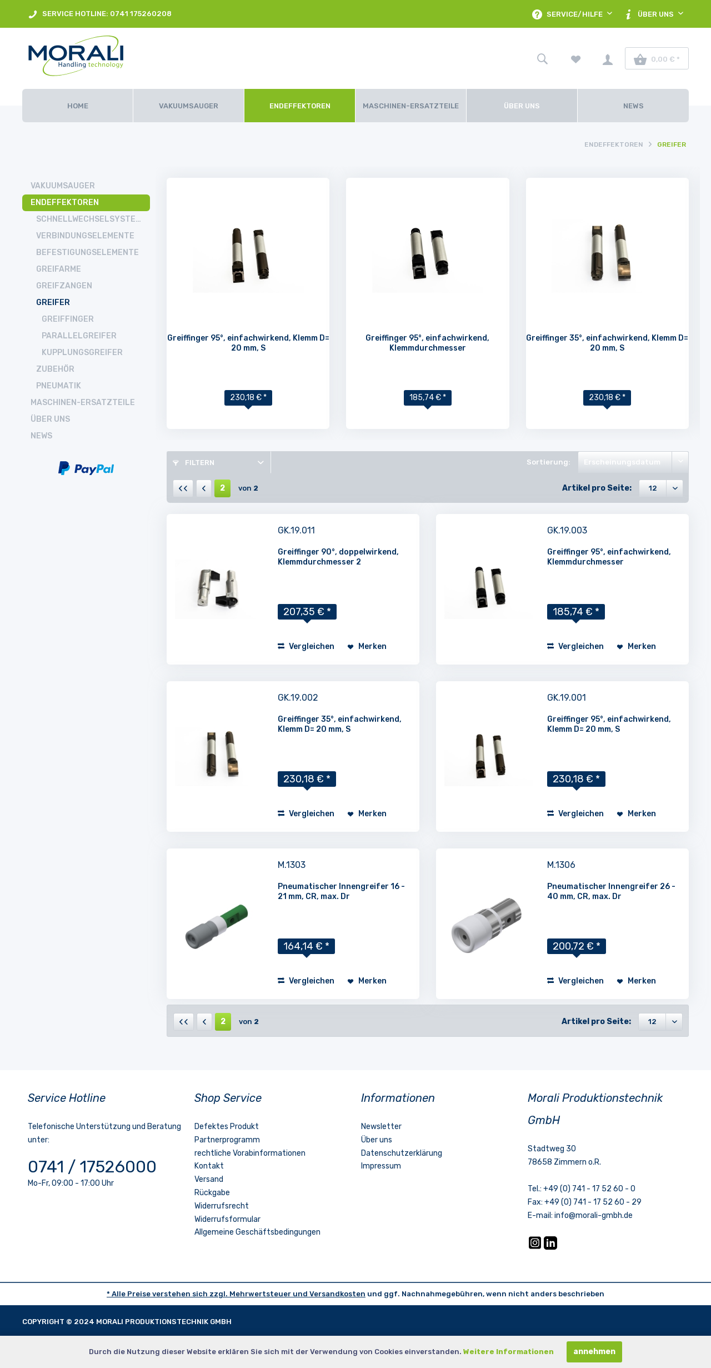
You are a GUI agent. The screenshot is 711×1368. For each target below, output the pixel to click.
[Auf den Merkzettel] (367, 646)
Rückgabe (212, 1192)
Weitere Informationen (508, 1351)
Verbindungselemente (85, 236)
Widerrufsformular (227, 1219)
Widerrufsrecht (221, 1206)
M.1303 (292, 865)
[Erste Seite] (183, 488)
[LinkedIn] (550, 1247)
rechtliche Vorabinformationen (250, 1153)
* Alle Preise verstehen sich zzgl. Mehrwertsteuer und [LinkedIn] (208, 1294)
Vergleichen (306, 646)
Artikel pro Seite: (597, 488)
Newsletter (381, 1126)
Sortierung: (548, 462)
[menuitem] (99, 14)
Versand (208, 1179)
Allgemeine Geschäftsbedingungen (257, 1232)
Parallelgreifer (79, 336)
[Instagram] (536, 1247)
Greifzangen (64, 286)
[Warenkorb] (657, 58)
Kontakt (209, 1166)
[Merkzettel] (576, 58)
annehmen (594, 1351)
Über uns (50, 419)
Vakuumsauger (63, 186)
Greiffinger (68, 319)
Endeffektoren (65, 202)
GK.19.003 (567, 530)
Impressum (381, 1166)
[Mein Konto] (607, 58)
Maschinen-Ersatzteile (83, 402)
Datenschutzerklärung (401, 1153)
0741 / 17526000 (92, 1167)
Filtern (193, 462)
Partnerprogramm (227, 1140)
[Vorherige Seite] (204, 488)
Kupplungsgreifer (82, 352)
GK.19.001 (566, 697)
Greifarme (58, 269)
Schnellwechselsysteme (91, 219)
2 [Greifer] (222, 488)
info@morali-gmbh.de (593, 1215)
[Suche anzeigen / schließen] (542, 58)
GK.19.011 (296, 530)
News (41, 436)
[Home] (77, 105)
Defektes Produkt (226, 1126)
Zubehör (55, 369)
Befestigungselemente (87, 252)
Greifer (53, 302)
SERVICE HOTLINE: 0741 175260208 (100, 14)
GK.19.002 (298, 697)
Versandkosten (337, 1294)
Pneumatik (58, 386)
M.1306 (561, 865)
